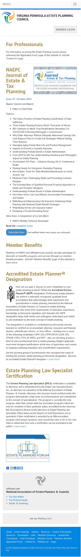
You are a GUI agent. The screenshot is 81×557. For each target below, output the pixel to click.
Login (53, 541)
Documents (23, 535)
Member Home (44, 538)
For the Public (16, 496)
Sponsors (10, 535)
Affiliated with (40, 490)
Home (9, 531)
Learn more (21, 426)
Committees (12, 538)
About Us (45, 531)
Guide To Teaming (18, 503)
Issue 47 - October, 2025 (19, 98)
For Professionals (18, 500)
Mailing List (44, 518)
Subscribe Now (16, 232)
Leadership (63, 535)
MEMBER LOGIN (65, 29)
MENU (6, 4)
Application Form (14, 541)
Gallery (35, 531)
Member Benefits (63, 538)
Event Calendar (21, 531)
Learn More (54, 359)
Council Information (61, 531)
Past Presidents (27, 538)
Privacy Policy (61, 548)
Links (33, 535)
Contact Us (30, 541)
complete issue (24, 225)
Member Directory (47, 535)
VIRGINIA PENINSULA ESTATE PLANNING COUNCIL (45, 17)
